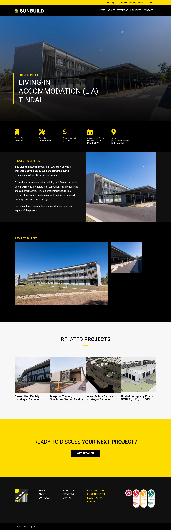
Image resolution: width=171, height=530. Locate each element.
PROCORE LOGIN (95, 490)
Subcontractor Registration (131, 3)
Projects (135, 10)
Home (102, 10)
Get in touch (85, 453)
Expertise (122, 10)
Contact (148, 10)
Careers (150, 3)
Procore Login (110, 3)
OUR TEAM (44, 498)
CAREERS (92, 501)
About (111, 10)
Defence (19, 140)
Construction (45, 140)
